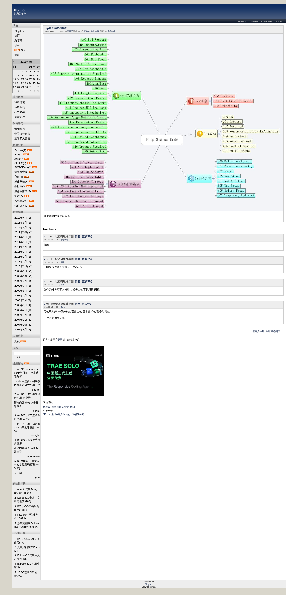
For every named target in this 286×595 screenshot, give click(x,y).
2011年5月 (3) (22, 242)
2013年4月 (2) (22, 217)
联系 (17, 45)
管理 (17, 54)
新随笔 (18, 40)
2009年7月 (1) (22, 285)
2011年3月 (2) (22, 251)
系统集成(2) (21, 200)
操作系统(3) (21, 181)
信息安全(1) (21, 171)
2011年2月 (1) (22, 256)
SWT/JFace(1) (22, 167)
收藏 (97, 31)
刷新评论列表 (273, 331)
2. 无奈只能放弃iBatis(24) (27, 549)
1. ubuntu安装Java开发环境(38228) (26, 491)
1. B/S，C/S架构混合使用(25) (26, 540)
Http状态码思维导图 (55, 28)
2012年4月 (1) (22, 227)
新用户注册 (258, 331)
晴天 (63, 262)
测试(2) (18, 196)
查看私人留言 (22, 138)
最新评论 (19, 116)
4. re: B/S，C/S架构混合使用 (27, 441)
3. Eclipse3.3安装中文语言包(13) (27, 557)
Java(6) (18, 158)
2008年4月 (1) (22, 310)
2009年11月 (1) (23, 271)
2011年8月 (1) (22, 237)
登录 (60, 339)
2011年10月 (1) (23, 232)
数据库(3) (20, 186)
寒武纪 (70, 31)
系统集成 (111, 31)
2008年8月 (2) (22, 290)
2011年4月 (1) (22, 246)
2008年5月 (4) (22, 305)
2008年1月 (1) (22, 314)
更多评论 (87, 236)
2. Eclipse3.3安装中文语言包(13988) (27, 499)
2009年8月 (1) (22, 280)
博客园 (46, 407)
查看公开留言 (22, 133)
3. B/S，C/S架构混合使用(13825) (26, 508)
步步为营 (64, 240)
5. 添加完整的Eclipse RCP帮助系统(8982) (26, 525)
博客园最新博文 (60, 407)
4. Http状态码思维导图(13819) (26, 516)
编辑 (92, 31)
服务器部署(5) (22, 191)
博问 (72, 407)
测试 (17, 341)
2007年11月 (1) (23, 319)
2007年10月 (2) (23, 324)
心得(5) (18, 176)
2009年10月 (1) (23, 276)
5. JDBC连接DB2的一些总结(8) (27, 574)
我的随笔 (19, 102)
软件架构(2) (21, 205)
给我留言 (19, 128)
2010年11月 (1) (23, 266)
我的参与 (19, 112)
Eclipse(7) (20, 150)
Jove (63, 307)
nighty (19, 9)
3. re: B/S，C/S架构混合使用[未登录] (27, 417)
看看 (63, 285)
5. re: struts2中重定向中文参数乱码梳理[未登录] (27, 464)
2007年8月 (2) (22, 329)
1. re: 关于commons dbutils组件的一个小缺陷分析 (27, 373)
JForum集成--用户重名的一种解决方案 (64, 414)
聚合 (23, 50)
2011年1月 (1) (22, 261)
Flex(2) (18, 154)
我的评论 (19, 107)
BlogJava (19, 31)
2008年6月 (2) (22, 300)
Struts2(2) (20, 163)
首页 (17, 35)
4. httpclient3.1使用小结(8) (27, 565)
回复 (77, 236)
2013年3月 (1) (22, 222)
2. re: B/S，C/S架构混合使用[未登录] (27, 396)
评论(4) (87, 31)
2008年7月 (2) (22, 295)
